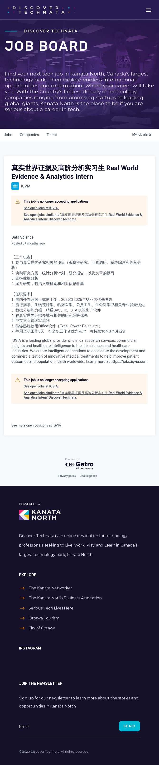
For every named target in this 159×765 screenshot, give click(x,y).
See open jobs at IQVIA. (41, 208)
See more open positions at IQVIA (36, 425)
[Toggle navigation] (148, 9)
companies (29, 135)
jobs (8, 135)
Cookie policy (88, 476)
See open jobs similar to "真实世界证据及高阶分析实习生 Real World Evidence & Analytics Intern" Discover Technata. (83, 217)
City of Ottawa (42, 628)
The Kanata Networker (50, 588)
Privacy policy (67, 476)
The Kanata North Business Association (65, 598)
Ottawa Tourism (44, 618)
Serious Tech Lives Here (51, 608)
